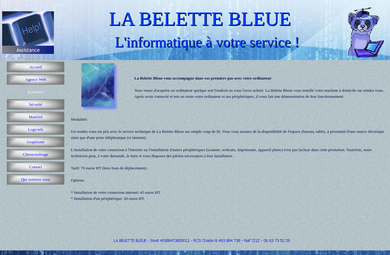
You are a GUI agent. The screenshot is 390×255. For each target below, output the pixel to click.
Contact (35, 167)
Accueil (35, 67)
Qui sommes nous (35, 179)
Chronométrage (35, 154)
